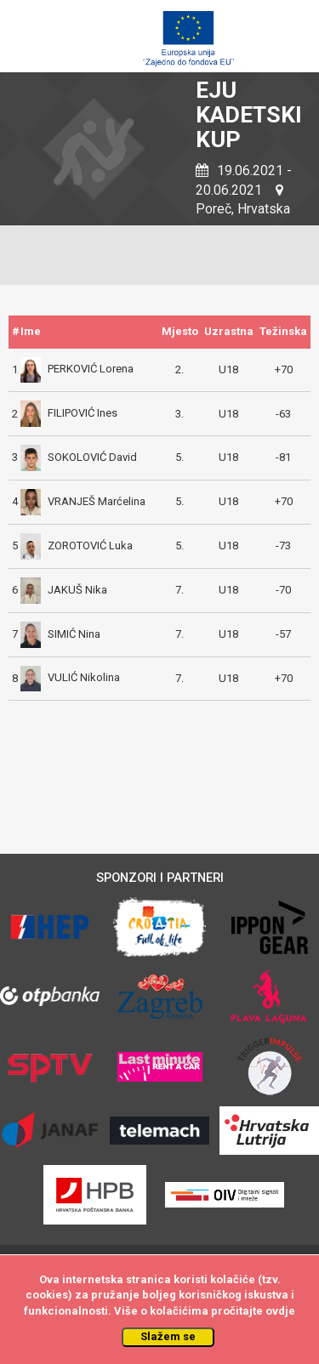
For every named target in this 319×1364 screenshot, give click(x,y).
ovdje (280, 1310)
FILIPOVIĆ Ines (68, 412)
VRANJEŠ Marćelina (82, 501)
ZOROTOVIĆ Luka (76, 545)
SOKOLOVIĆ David (78, 457)
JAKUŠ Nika (63, 589)
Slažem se (168, 1336)
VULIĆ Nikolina (70, 677)
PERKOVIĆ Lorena (77, 368)
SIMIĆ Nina (60, 634)
